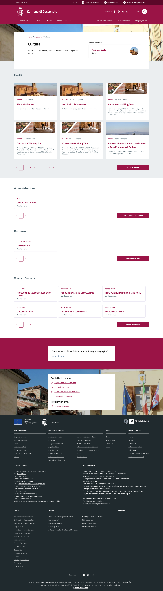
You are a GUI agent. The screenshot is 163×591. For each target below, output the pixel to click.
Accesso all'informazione (105, 21)
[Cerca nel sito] (144, 11)
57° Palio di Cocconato (74, 104)
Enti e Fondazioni (20, 450)
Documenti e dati (133, 258)
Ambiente (51, 440)
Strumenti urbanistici (26, 242)
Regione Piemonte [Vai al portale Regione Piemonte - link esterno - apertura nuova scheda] (21, 2)
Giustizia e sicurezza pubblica (86, 437)
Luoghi (130, 440)
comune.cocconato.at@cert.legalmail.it (32, 483)
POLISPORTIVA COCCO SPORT (74, 311)
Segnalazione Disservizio (22, 533)
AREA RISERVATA (80, 587)
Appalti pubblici (53, 447)
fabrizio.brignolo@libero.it (96, 501)
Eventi (130, 437)
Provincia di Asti (53, 520)
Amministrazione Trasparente (24, 516)
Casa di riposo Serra (89, 523)
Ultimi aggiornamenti (21, 560)
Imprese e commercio (84, 440)
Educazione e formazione (57, 460)
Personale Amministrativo (23, 453)
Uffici (19, 199)
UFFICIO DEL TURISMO (27, 202)
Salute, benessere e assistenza (87, 447)
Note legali (18, 550)
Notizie (108, 437)
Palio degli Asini (53, 526)
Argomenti (38, 37)
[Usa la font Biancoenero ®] (90, 2)
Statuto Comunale (20, 543)
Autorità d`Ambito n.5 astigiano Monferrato (63, 530)
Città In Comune (122, 582)
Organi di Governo (20, 437)
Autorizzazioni (53, 450)
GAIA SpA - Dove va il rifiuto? (92, 516)
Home (30, 37)
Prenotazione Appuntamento (24, 530)
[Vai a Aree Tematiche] (111, 2)
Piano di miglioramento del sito (24, 523)
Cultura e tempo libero (56, 457)
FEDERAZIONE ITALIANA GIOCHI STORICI (123, 292)
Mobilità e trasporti (83, 443)
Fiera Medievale (99, 49)
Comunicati (109, 443)
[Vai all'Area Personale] (134, 2)
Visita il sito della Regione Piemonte (60, 516)
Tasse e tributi (110, 440)
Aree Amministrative (21, 440)
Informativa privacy (20, 546)
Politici (16, 457)
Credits (16, 556)
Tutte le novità (133, 167)
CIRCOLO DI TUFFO (25, 311)
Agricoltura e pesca (55, 437)
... (44, 167)
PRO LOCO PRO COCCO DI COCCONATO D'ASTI (34, 294)
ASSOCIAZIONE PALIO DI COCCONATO (77, 292)
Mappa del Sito (19, 566)
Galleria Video (133, 450)
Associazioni (22, 289)
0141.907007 (21, 473)
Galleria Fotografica (135, 447)
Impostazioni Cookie (21, 553)
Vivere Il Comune (133, 324)
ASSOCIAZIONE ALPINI (115, 311)
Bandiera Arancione (55, 523)
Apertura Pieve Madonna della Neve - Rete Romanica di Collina (127, 145)
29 (49, 167)
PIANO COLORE (23, 245)
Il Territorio (132, 443)
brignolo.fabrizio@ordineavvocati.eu (98, 503)
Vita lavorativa (82, 457)
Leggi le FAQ (18, 526)
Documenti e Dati (20, 447)
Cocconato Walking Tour (121, 104)
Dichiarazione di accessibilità (23, 520)
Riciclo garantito (87, 520)
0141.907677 (22, 476)
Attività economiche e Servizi (138, 453)
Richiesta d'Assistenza (21, 536)
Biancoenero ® (90, 585)
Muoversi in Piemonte (89, 526)
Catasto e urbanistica (55, 453)
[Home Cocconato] (36, 11)
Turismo (79, 453)
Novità (19, 100)
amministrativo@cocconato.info (30, 486)
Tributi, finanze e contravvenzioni (88, 450)
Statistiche (18, 563)
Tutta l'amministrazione (133, 215)
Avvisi (108, 447)
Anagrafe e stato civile (56, 443)
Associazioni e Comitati (136, 457)
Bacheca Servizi (19, 540)
